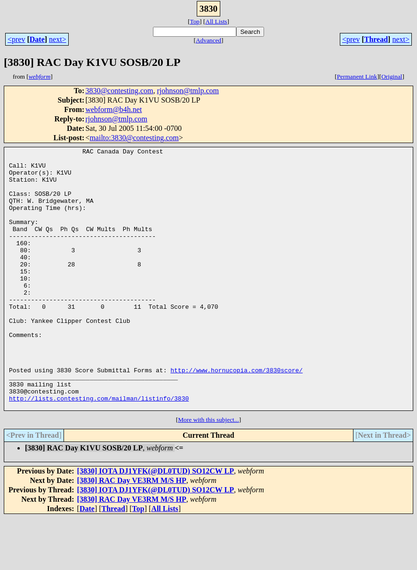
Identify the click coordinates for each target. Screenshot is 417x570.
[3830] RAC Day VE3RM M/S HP (131, 533)
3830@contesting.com (119, 91)
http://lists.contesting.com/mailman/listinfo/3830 (99, 449)
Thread (376, 39)
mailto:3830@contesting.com (133, 138)
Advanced (208, 40)
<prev (16, 39)
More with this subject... (208, 471)
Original (391, 76)
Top (195, 21)
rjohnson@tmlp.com (188, 91)
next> (57, 39)
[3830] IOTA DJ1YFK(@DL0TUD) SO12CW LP (155, 523)
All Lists (216, 21)
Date (37, 39)
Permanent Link (357, 76)
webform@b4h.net (113, 109)
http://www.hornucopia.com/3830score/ (236, 415)
